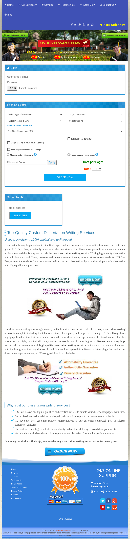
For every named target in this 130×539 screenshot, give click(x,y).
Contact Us (108, 4)
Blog (8, 14)
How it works (16, 484)
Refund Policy (17, 491)
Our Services (28, 4)
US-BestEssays (65, 519)
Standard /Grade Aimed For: (19, 125)
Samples (47, 4)
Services (14, 473)
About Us (87, 4)
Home (9, 4)
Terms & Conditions (19, 487)
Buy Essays (16, 498)
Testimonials (66, 4)
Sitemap (14, 495)
